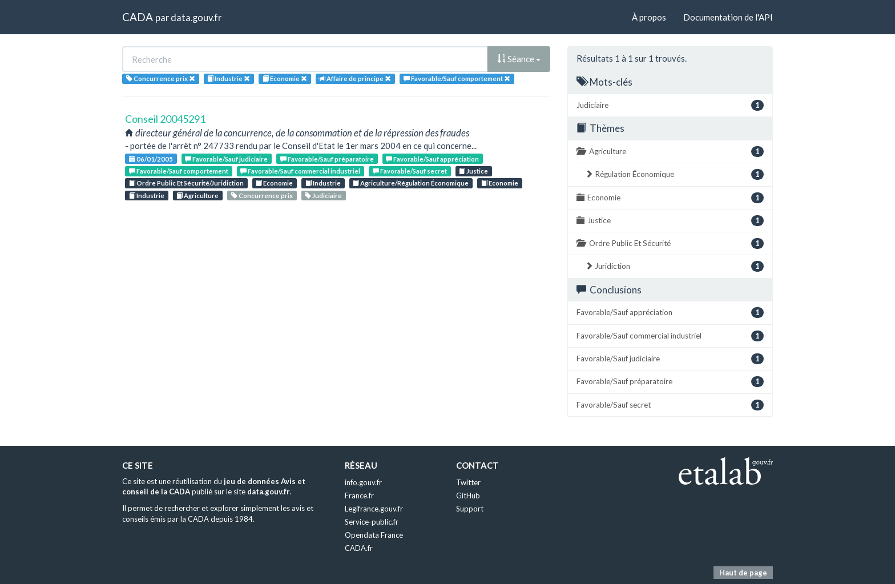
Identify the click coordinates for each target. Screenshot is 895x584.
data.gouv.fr (196, 17)
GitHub (468, 495)
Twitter (468, 482)
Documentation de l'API (728, 17)
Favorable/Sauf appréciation (432, 159)
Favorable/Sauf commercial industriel (300, 171)
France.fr (359, 495)
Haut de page (743, 572)
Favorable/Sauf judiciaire (226, 159)
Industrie (323, 183)
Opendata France (374, 534)
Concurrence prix (262, 195)
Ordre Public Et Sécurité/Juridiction (186, 183)
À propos (649, 17)
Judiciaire (323, 195)
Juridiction (674, 266)
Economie (274, 183)
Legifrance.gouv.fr (374, 508)
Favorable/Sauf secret (410, 171)
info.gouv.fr (363, 482)
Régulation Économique (674, 174)
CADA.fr (359, 548)
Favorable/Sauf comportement (178, 171)
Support (469, 508)
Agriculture (197, 195)
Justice (473, 171)
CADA (137, 16)
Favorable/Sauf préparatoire (327, 159)
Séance (519, 59)
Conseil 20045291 (165, 118)
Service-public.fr (371, 521)
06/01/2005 (151, 159)
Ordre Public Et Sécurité (670, 243)
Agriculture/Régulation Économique (411, 183)
